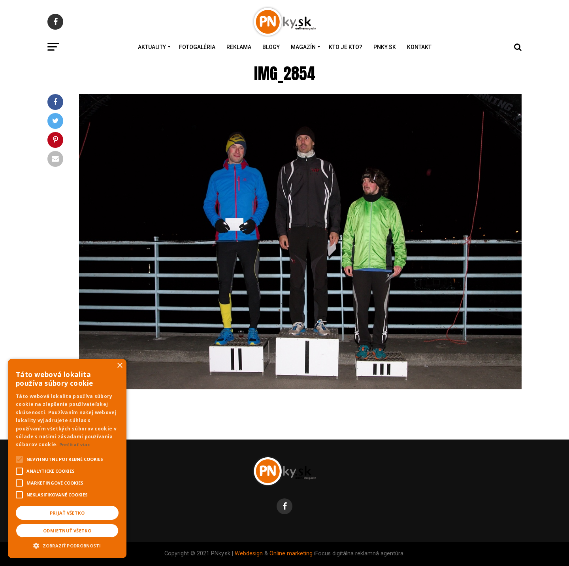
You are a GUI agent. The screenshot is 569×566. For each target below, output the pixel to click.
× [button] (119, 366)
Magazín (303, 47)
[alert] (67, 458)
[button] (67, 544)
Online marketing (291, 553)
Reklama (238, 47)
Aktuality (152, 47)
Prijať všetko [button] (67, 513)
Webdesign (249, 553)
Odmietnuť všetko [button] (67, 531)
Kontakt (419, 47)
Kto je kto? (345, 47)
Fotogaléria (197, 47)
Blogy (271, 47)
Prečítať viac (74, 444)
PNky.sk (384, 47)
